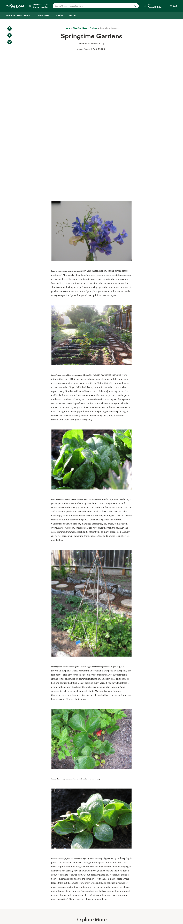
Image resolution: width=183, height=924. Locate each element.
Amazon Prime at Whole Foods (21, 885)
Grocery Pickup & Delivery (19, 867)
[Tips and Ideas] (80, 28)
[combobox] (91, 5)
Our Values (92, 871)
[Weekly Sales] (42, 15)
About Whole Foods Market (100, 867)
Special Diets (13, 894)
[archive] (93, 28)
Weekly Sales (13, 876)
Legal (156, 915)
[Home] (67, 28)
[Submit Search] (135, 5)
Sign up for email (159, 887)
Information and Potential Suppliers (104, 880)
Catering (11, 880)
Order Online (13, 904)
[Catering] (59, 15)
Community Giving (56, 876)
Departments (93, 876)
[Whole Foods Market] (15, 6)
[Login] (154, 6)
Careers (91, 885)
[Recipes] (72, 15)
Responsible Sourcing (57, 867)
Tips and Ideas (14, 899)
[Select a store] (38, 6)
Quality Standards (55, 871)
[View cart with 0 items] (173, 5)
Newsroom (92, 890)
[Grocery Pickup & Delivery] (18, 15)
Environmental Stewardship (60, 880)
